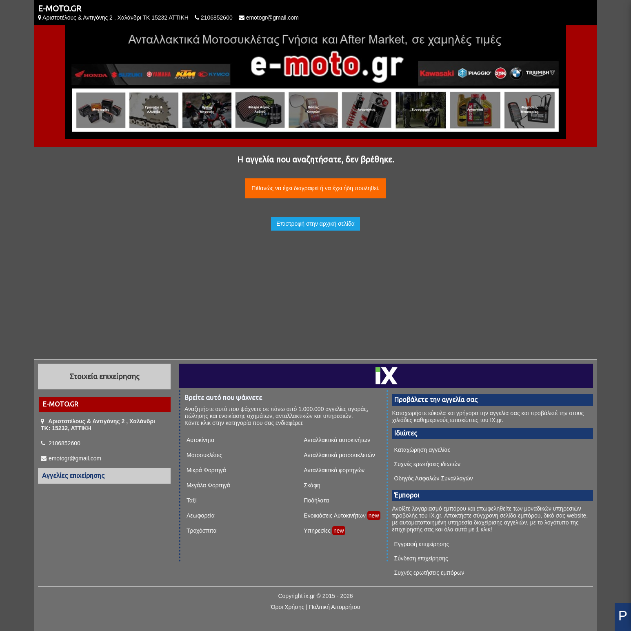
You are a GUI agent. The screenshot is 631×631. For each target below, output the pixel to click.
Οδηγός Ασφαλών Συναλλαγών (433, 478)
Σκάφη (312, 485)
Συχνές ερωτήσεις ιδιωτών (427, 464)
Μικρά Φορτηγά (206, 470)
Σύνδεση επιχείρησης (421, 558)
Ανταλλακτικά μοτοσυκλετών (339, 455)
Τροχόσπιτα (202, 530)
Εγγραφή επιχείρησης (421, 544)
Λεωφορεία (201, 515)
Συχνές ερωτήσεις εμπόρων (429, 572)
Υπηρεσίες (317, 530)
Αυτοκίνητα (200, 440)
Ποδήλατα (316, 500)
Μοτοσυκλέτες (204, 455)
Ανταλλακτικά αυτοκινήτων (337, 440)
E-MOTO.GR (59, 8)
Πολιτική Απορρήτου (334, 607)
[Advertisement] (315, 288)
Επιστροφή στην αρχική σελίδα (315, 223)
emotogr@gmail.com (272, 17)
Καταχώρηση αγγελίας (422, 450)
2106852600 (217, 17)
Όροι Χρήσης (287, 607)
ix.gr (309, 596)
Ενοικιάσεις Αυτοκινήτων (335, 515)
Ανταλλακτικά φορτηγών (334, 470)
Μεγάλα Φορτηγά (208, 485)
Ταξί (192, 500)
